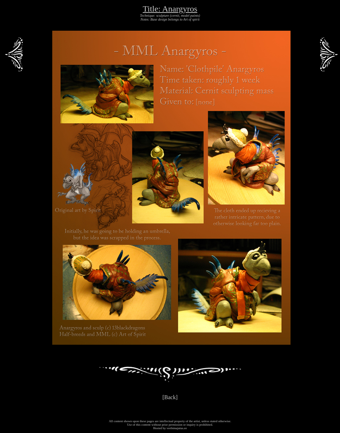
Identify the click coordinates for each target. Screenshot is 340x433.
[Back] (170, 397)
